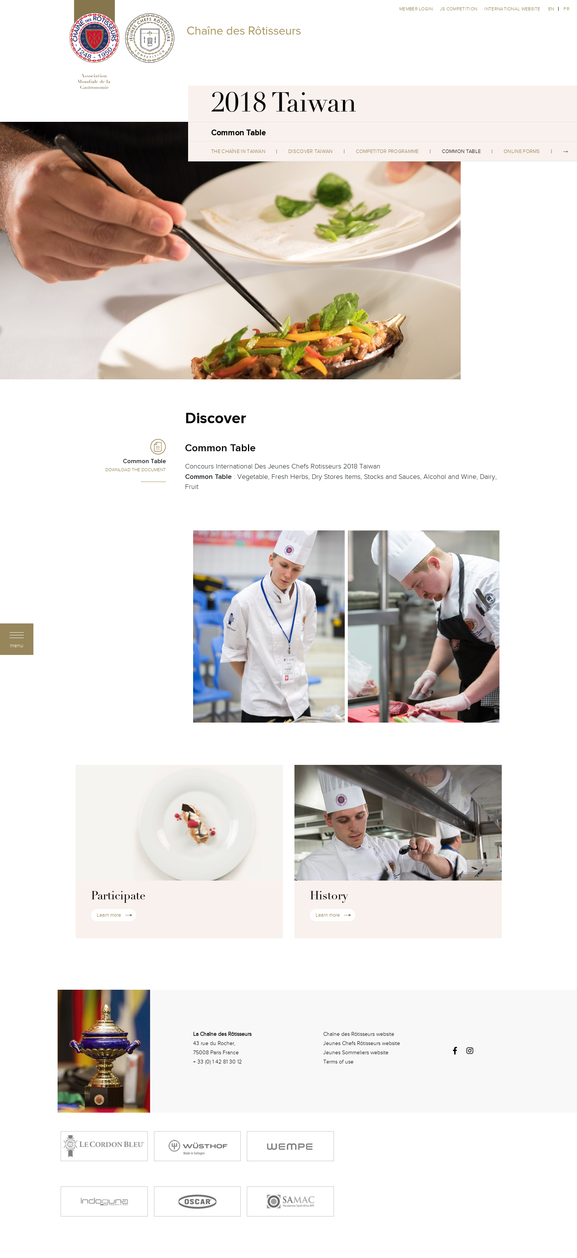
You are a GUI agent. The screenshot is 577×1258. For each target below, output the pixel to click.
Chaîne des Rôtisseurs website (358, 1034)
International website (512, 9)
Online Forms (522, 151)
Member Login (416, 9)
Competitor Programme (387, 151)
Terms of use (338, 1062)
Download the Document (135, 469)
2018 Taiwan (284, 105)
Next (565, 151)
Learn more (109, 915)
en (551, 9)
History (329, 896)
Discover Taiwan (310, 151)
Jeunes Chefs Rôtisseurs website (361, 1043)
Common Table (461, 151)
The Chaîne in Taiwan (238, 151)
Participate (118, 896)
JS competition (459, 9)
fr (566, 9)
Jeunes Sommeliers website (356, 1052)
